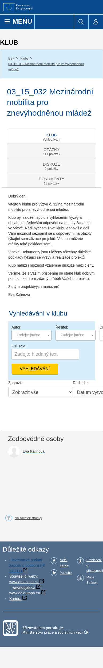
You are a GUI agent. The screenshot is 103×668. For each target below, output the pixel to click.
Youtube (66, 573)
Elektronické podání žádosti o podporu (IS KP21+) (27, 565)
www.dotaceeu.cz (23, 582)
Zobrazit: (15, 383)
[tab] (51, 136)
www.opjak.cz (23, 587)
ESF (11, 58)
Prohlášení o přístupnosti (94, 565)
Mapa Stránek (91, 580)
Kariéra (15, 598)
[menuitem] (81, 22)
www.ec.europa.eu (24, 593)
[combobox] (31, 335)
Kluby (24, 58)
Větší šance (64, 562)
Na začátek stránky (28, 518)
